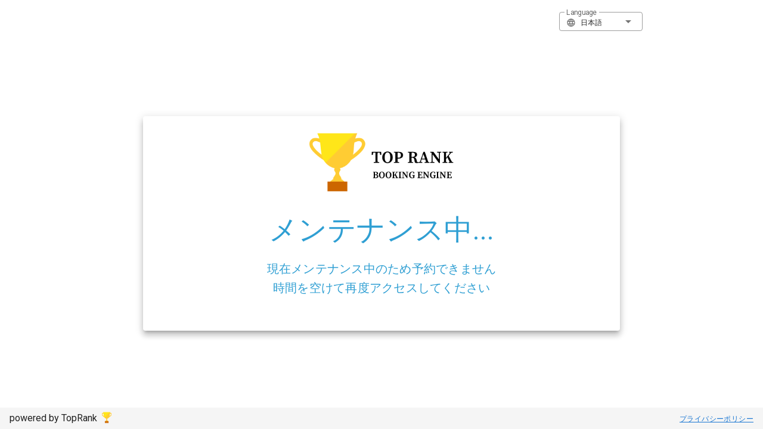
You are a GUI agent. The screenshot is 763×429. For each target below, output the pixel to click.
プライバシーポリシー (716, 419)
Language (581, 12)
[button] (601, 21)
